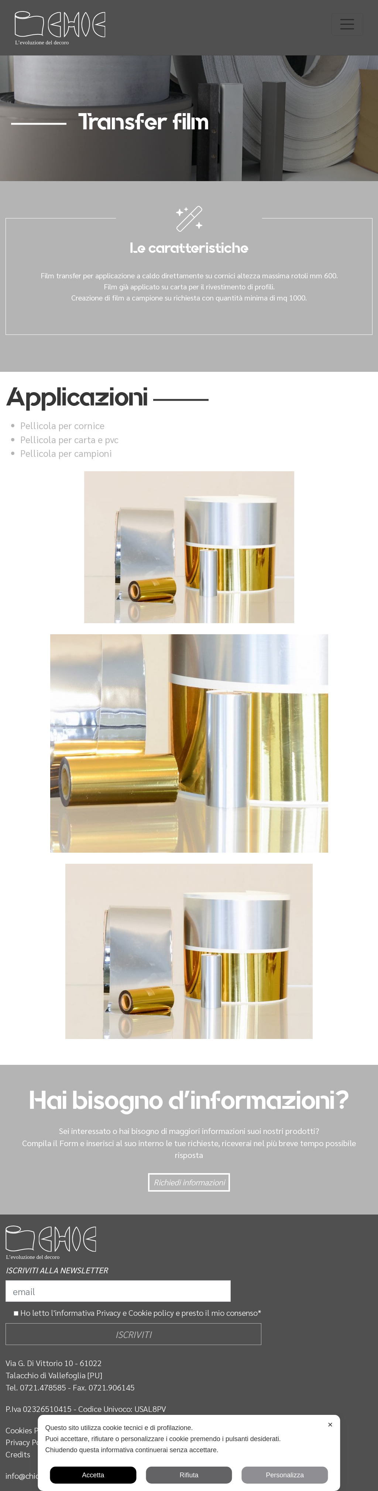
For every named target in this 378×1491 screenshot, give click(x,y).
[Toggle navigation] (347, 24)
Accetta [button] (93, 1475)
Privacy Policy (29, 1442)
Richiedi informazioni (189, 1182)
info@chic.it (26, 1475)
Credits (18, 1454)
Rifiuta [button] (188, 1475)
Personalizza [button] (285, 1475)
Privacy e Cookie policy (135, 1312)
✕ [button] (330, 1425)
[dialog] (189, 1453)
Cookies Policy (30, 1430)
